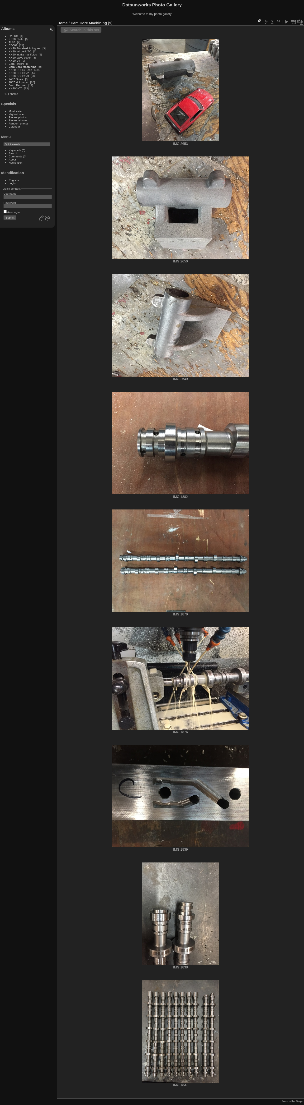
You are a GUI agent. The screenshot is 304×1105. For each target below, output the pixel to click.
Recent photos (18, 117)
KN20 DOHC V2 (19, 72)
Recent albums (18, 120)
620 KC (13, 35)
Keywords (15, 150)
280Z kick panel (18, 82)
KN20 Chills (16, 39)
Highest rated (17, 114)
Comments (15, 156)
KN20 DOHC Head (20, 69)
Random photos (18, 123)
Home (62, 23)
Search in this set (84, 30)
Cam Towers (16, 63)
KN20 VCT (15, 88)
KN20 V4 (14, 60)
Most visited (16, 111)
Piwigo (299, 1101)
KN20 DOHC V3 (19, 76)
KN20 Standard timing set (25, 48)
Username (10, 193)
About (12, 159)
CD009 (13, 45)
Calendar (14, 126)
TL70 (12, 42)
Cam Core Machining (23, 66)
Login (12, 183)
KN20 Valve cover (20, 57)
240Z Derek (16, 79)
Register (14, 180)
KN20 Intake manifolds (23, 54)
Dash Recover (18, 85)
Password (10, 202)
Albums (7, 29)
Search (13, 153)
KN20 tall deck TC (20, 51)
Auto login (12, 212)
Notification (16, 162)
